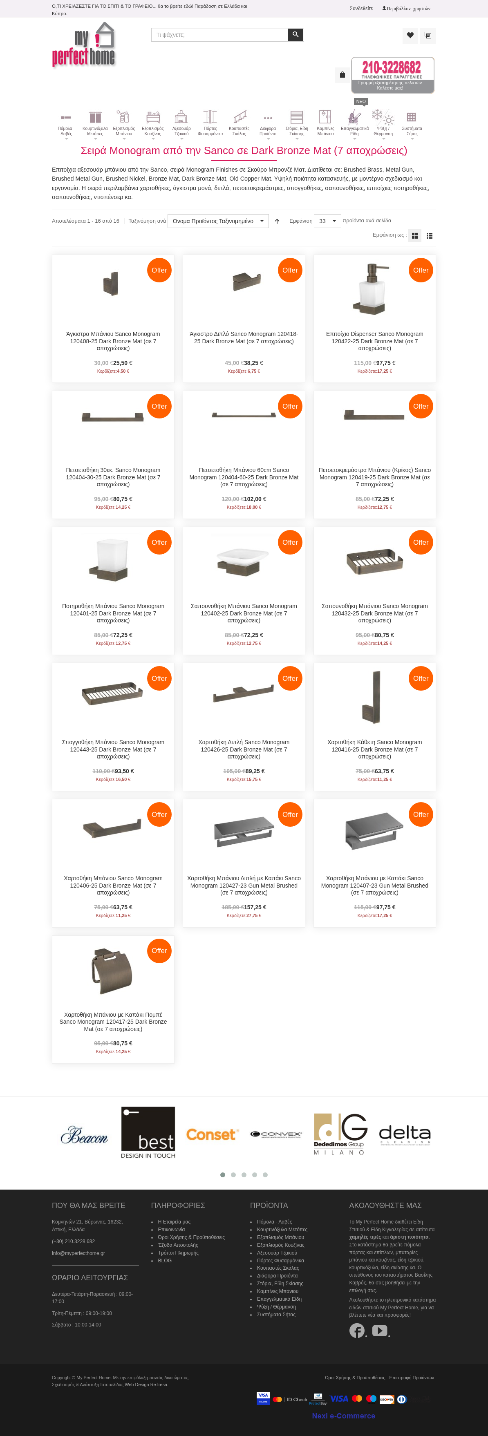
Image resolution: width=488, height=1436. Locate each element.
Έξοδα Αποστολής (178, 1244)
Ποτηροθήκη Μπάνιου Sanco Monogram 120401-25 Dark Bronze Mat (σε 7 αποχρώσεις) (113, 613)
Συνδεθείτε (361, 8)
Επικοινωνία (171, 1229)
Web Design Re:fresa (145, 1384)
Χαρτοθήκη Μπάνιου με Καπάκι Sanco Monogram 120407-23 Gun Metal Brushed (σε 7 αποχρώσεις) (374, 885)
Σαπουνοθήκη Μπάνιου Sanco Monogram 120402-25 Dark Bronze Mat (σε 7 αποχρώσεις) (244, 613)
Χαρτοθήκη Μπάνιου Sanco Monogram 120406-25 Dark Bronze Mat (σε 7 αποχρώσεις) (113, 885)
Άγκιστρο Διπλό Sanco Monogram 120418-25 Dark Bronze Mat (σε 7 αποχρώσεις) (244, 337)
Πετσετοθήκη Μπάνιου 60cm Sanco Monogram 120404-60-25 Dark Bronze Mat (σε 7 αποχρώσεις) (244, 477)
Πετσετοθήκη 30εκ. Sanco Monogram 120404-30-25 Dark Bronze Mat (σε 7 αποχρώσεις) (113, 477)
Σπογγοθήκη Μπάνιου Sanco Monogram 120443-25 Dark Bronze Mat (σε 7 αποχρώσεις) (113, 749)
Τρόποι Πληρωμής (178, 1252)
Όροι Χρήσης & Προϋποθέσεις (191, 1237)
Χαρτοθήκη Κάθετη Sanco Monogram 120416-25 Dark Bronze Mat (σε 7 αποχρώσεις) (374, 749)
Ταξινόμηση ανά (147, 221)
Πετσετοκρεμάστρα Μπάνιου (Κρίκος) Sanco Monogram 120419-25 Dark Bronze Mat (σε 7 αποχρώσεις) (375, 477)
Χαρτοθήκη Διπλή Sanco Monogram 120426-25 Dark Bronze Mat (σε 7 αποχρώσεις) (243, 749)
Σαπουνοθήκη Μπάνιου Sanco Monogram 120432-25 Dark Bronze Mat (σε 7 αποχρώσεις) (375, 613)
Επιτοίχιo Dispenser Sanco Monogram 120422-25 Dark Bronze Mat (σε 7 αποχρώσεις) (374, 341)
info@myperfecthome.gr (78, 1252)
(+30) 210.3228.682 (73, 1241)
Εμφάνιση (301, 221)
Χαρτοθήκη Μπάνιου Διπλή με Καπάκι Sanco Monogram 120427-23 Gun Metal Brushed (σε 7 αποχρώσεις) (244, 885)
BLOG (165, 1260)
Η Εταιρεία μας (174, 1222)
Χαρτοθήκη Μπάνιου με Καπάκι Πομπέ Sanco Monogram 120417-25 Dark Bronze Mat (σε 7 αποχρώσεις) (113, 1021)
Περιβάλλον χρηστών (408, 8)
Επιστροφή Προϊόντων (412, 1377)
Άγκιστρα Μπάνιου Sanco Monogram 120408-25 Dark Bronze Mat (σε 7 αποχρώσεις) (113, 341)
